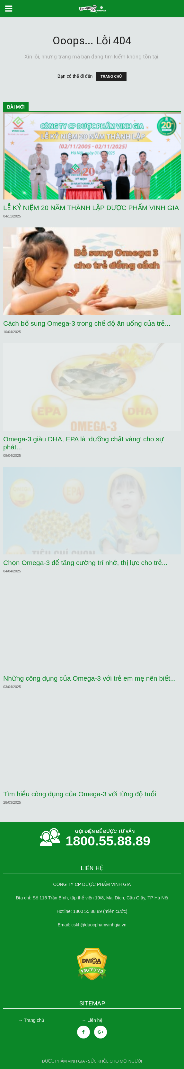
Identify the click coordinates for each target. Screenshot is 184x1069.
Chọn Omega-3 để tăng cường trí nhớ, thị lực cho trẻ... (85, 562)
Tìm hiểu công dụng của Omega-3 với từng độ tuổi (79, 794)
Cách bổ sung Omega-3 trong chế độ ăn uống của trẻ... (87, 323)
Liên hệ (94, 1020)
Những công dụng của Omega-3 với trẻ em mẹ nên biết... (89, 678)
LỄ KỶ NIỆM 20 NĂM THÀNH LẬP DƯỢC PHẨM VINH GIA (91, 207)
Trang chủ (34, 1020)
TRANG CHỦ (111, 76)
